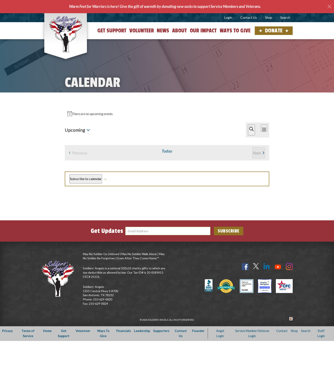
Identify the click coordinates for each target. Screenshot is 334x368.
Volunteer (141, 30)
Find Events (204, 108)
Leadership (142, 358)
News (163, 30)
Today (84, 129)
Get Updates (107, 258)
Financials (123, 358)
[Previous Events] (66, 129)
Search (285, 17)
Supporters (161, 358)
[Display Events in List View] (235, 108)
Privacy (7, 358)
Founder (198, 358)
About (179, 30)
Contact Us (248, 17)
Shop (268, 17)
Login (228, 17)
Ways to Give (235, 30)
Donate (274, 30)
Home (47, 358)
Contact (282, 358)
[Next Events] (72, 129)
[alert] (167, 148)
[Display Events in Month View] (253, 108)
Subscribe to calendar (244, 199)
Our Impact (203, 30)
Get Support (111, 30)
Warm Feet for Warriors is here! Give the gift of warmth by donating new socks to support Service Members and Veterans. (165, 6)
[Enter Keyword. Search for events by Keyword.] (127, 108)
